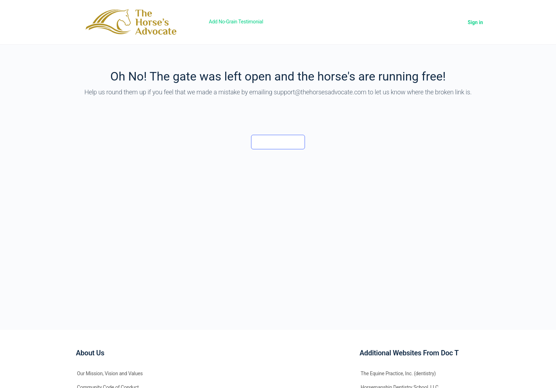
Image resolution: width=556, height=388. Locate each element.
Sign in (475, 22)
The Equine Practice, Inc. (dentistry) (398, 373)
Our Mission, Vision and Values (110, 373)
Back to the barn (277, 142)
